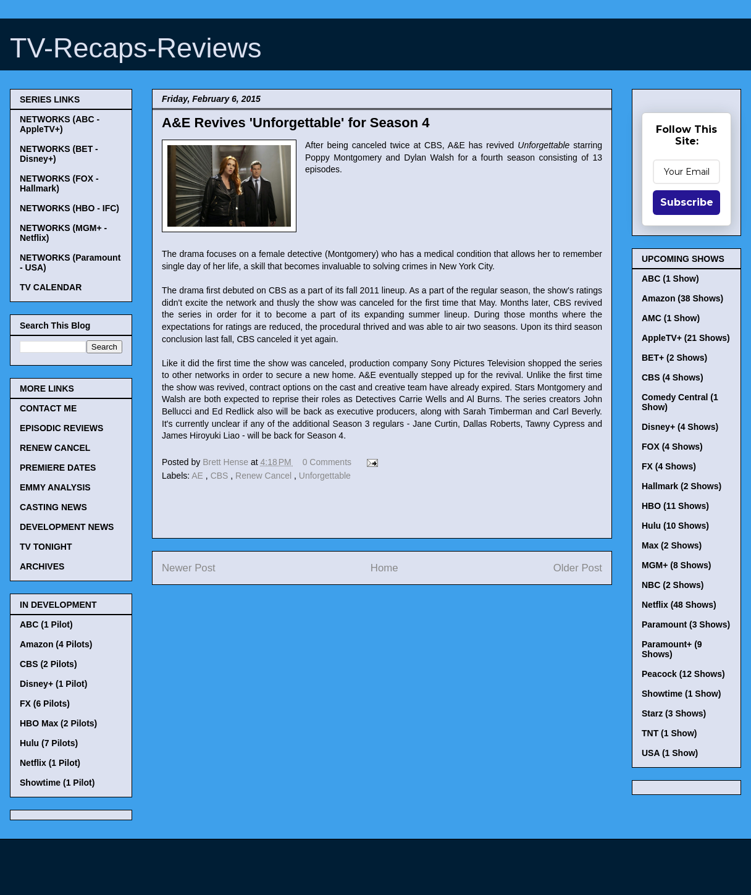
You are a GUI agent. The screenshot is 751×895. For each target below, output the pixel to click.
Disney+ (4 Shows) (680, 427)
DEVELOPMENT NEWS (67, 527)
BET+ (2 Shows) (674, 358)
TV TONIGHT (46, 547)
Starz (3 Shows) (674, 713)
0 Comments (327, 462)
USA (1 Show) (670, 753)
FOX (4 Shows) (672, 447)
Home (384, 568)
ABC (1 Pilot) (46, 624)
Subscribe (686, 202)
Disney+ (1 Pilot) (53, 684)
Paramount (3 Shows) (686, 624)
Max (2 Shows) (672, 545)
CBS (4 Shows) (672, 377)
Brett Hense (227, 462)
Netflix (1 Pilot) (50, 763)
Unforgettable (325, 476)
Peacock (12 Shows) (683, 674)
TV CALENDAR (51, 287)
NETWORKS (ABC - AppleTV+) (59, 124)
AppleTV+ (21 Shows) (686, 338)
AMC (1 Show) (671, 318)
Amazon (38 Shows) (682, 298)
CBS (221, 476)
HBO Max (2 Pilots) (58, 723)
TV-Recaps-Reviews (136, 48)
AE (198, 476)
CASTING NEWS (53, 507)
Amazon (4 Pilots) (56, 644)
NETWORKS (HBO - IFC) (69, 208)
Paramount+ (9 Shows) (672, 649)
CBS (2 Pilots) (48, 664)
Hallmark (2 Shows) (681, 486)
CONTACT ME (48, 408)
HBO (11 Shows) (675, 506)
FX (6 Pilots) (45, 703)
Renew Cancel (264, 476)
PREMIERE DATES (58, 468)
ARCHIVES (42, 566)
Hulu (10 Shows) (675, 526)
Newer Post (189, 568)
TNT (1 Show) (669, 733)
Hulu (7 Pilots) (49, 743)
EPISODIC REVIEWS (61, 428)
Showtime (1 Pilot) (57, 783)
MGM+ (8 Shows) (676, 565)
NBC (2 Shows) (672, 585)
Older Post (577, 568)
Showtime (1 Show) (681, 694)
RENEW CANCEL (55, 448)
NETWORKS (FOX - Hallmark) (59, 183)
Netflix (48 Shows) (679, 605)
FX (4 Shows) (669, 466)
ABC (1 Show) (670, 279)
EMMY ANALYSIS (55, 487)
